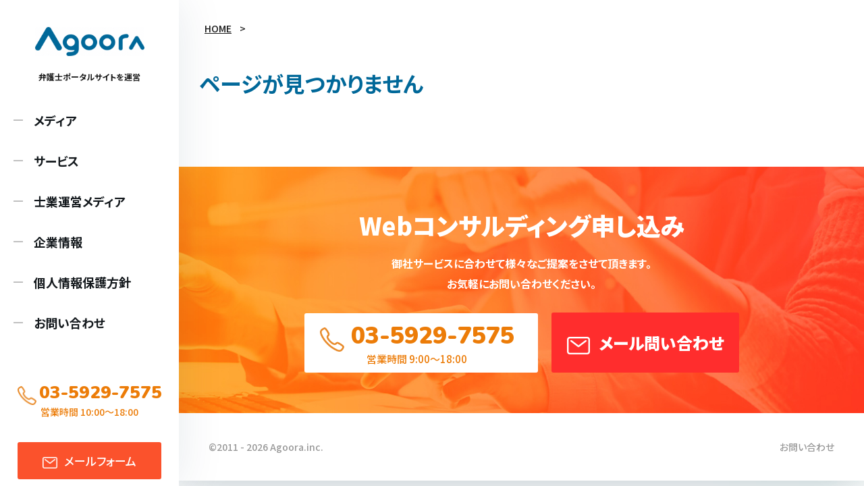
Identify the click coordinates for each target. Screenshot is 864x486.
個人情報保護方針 (82, 282)
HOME (218, 28)
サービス (56, 160)
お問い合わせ (69, 322)
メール (100, 460)
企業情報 (58, 241)
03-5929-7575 (432, 336)
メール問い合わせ (661, 342)
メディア (55, 120)
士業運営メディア (80, 201)
